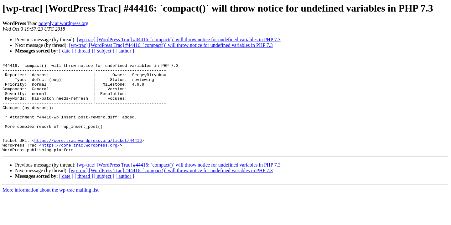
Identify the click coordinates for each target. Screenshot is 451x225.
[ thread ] (84, 50)
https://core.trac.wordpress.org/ (81, 162)
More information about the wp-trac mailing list (51, 207)
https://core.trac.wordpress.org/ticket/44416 (88, 156)
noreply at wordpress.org (63, 23)
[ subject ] (104, 50)
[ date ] (66, 50)
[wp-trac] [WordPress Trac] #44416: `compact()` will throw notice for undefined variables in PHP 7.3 (178, 39)
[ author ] (125, 50)
